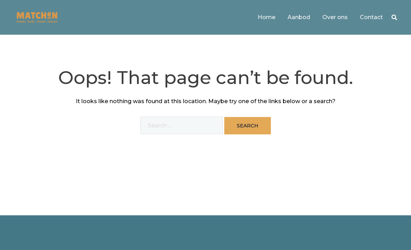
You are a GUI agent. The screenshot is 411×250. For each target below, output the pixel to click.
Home (266, 17)
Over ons (335, 17)
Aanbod (299, 17)
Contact (371, 17)
